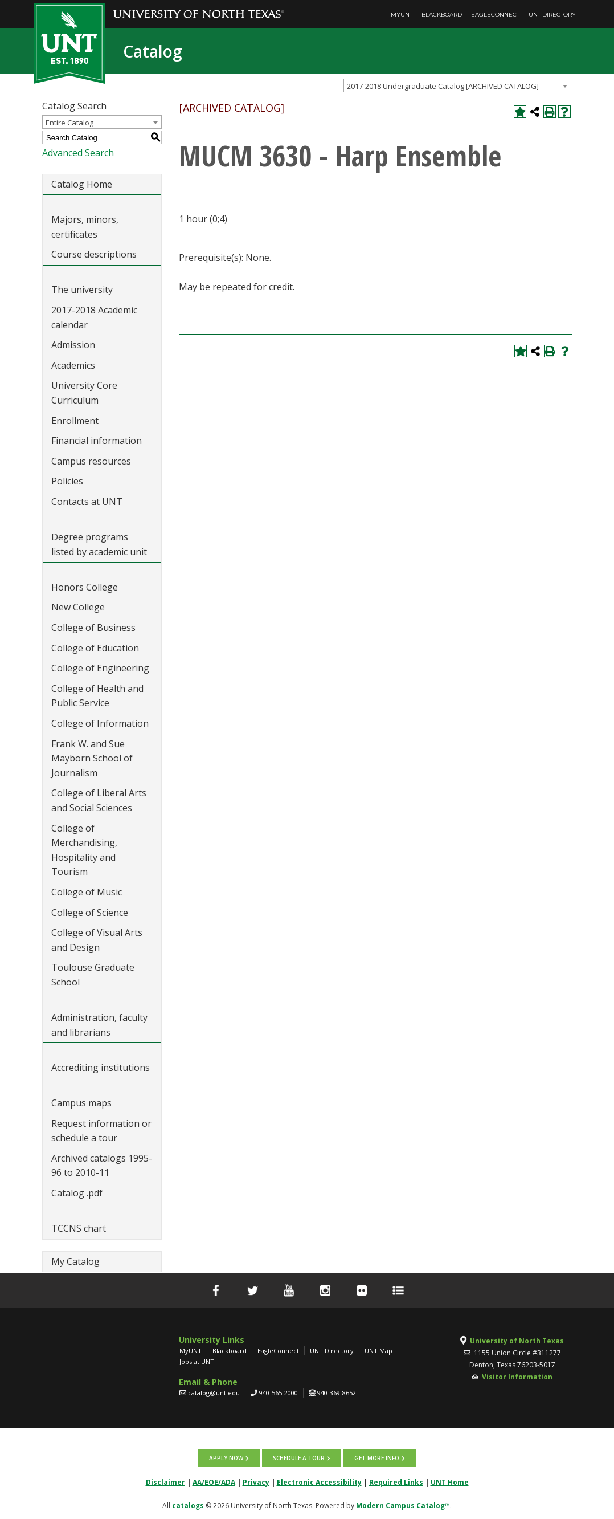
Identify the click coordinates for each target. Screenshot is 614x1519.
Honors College (84, 587)
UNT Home (450, 1482)
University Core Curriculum (84, 392)
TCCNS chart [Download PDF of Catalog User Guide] (78, 1228)
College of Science (89, 912)
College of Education (95, 648)
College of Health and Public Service (97, 696)
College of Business (93, 627)
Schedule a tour (299, 1458)
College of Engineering (100, 668)
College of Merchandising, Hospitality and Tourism (84, 850)
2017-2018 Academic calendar (94, 317)
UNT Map (378, 1350)
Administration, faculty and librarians (99, 1025)
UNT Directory (552, 14)
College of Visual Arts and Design (96, 940)
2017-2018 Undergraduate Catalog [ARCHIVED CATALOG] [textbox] (443, 86)
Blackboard (441, 14)
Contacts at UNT (86, 501)
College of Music (86, 892)
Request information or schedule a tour (101, 1131)
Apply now (226, 1458)
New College (78, 607)
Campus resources (91, 461)
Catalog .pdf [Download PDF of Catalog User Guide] (77, 1193)
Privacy (256, 1482)
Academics (73, 365)
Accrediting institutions (100, 1067)
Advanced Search (78, 152)
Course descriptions (94, 254)
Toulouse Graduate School (92, 974)
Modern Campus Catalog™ (403, 1505)
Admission (73, 345)
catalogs (188, 1505)
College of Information (100, 723)
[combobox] (457, 85)
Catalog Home (81, 184)
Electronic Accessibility (319, 1482)
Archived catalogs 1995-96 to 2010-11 (101, 1165)
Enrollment (75, 420)
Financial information (96, 440)
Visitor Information (517, 1377)
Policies (67, 481)
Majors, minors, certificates (84, 227)
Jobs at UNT (196, 1361)
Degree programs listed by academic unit (99, 544)
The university (82, 289)
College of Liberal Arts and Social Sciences (98, 800)
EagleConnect (495, 14)
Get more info (376, 1458)
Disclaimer (165, 1482)
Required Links (396, 1482)
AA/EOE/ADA (214, 1482)
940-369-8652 (336, 1392)
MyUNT (401, 14)
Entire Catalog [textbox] (69, 122)
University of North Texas (517, 1341)
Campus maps (81, 1103)
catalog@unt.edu (214, 1392)
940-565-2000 (278, 1392)
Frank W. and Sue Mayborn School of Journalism (92, 758)
